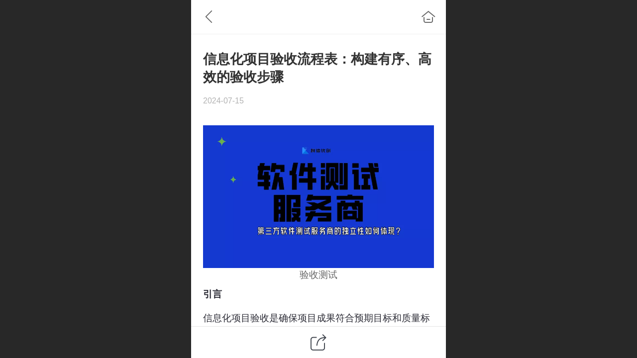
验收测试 (318, 274)
